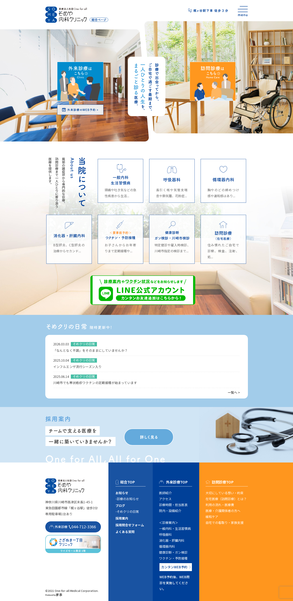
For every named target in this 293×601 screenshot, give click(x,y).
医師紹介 (165, 492)
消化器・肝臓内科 (171, 540)
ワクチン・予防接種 (173, 558)
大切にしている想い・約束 (225, 492)
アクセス (165, 498)
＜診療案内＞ (168, 522)
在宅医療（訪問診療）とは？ (226, 498)
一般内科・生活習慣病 (175, 528)
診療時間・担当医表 (173, 504)
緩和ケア (212, 516)
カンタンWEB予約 (174, 567)
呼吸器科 (165, 534)
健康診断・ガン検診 (173, 552)
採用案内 (122, 518)
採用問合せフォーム (130, 525)
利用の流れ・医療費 (220, 504)
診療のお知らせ (128, 498)
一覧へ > (234, 392)
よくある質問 (125, 531)
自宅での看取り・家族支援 (225, 522)
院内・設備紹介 (170, 510)
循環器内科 (167, 546)
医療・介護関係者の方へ (223, 510)
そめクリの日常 (128, 511)
